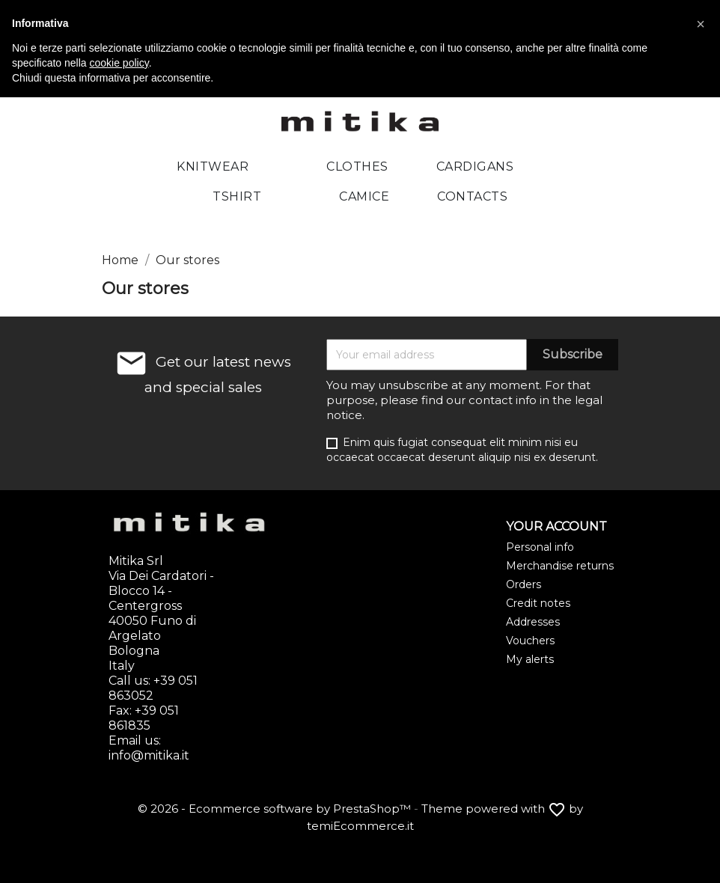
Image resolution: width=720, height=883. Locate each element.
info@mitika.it (149, 755)
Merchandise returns (560, 565)
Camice (364, 196)
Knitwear (212, 166)
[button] (701, 24)
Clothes (357, 166)
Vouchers (530, 640)
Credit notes (538, 603)
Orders (523, 584)
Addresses (533, 622)
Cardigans (475, 166)
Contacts (472, 196)
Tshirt (237, 196)
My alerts (530, 659)
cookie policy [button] (119, 63)
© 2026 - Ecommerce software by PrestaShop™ (276, 808)
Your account (556, 526)
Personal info (540, 547)
